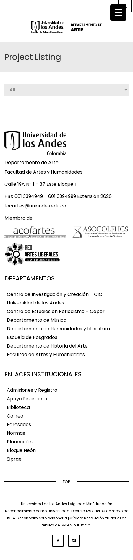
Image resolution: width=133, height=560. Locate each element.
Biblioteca (18, 407)
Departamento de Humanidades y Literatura (58, 328)
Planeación (20, 441)
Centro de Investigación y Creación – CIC (54, 294)
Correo (15, 416)
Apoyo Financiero (27, 398)
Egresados (19, 424)
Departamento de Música (36, 320)
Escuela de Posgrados (32, 337)
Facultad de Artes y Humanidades (46, 354)
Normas (16, 433)
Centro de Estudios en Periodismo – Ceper (56, 311)
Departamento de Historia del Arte (47, 345)
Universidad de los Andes (35, 302)
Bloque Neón (21, 450)
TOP (66, 482)
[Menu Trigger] (118, 12)
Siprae (14, 459)
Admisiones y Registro (32, 390)
